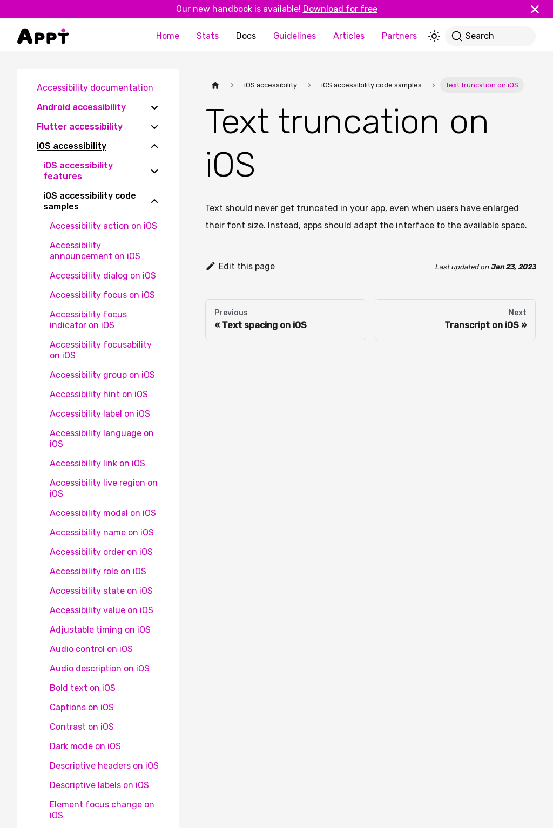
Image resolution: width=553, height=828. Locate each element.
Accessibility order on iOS (101, 552)
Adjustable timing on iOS (100, 630)
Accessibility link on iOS (97, 463)
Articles (349, 36)
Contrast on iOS (82, 727)
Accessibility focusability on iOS (101, 350)
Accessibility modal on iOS (103, 513)
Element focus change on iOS (102, 809)
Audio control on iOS (91, 649)
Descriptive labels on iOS (99, 785)
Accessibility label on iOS (100, 414)
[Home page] (215, 85)
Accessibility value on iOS (101, 610)
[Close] (539, 9)
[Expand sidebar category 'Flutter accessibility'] (154, 126)
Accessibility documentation (95, 88)
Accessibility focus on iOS (102, 295)
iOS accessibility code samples (89, 201)
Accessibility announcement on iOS (95, 250)
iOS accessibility (71, 146)
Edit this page (240, 266)
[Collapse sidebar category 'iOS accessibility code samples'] (154, 201)
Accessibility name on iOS (102, 532)
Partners (399, 36)
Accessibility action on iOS (103, 226)
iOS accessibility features (78, 170)
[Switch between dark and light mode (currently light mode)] (434, 36)
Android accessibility (81, 107)
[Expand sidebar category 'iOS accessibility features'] (154, 171)
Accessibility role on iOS (98, 571)
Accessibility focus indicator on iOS (88, 319)
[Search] (490, 36)
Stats (208, 36)
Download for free (340, 9)
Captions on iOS (82, 707)
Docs (246, 36)
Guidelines (294, 36)
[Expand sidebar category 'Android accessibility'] (154, 107)
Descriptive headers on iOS (104, 766)
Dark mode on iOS (85, 746)
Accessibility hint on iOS (99, 394)
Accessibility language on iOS (102, 438)
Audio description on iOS (100, 668)
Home (167, 36)
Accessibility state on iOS (101, 591)
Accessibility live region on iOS (104, 488)
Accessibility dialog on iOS (103, 275)
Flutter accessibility (80, 126)
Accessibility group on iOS (102, 375)
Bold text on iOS (83, 688)
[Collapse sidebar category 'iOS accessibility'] (154, 146)
